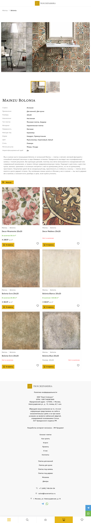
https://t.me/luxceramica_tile (88, 508)
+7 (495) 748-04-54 (47, 488)
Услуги (45, 442)
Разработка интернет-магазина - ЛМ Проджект (45, 428)
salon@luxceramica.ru (46, 493)
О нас (45, 450)
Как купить (45, 438)
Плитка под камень (45, 469)
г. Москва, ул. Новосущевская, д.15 (47, 498)
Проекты (45, 446)
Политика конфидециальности (45, 392)
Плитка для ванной (45, 461)
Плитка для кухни (45, 465)
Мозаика (45, 477)
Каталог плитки (45, 434)
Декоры (45, 481)
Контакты (45, 454)
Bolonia (13, 227)
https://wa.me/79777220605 (88, 513)
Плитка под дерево (45, 473)
